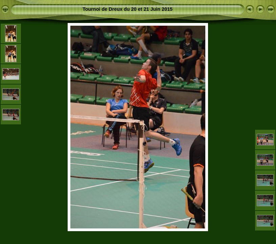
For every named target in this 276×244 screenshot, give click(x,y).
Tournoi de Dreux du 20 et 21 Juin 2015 (127, 9)
